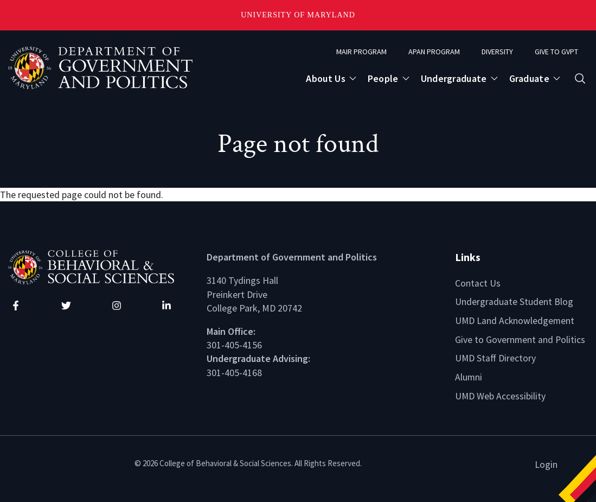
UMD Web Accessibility (500, 394)
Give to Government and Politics (520, 338)
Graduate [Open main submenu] (529, 78)
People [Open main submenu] (383, 78)
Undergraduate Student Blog (514, 301)
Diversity (497, 51)
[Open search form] (580, 78)
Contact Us (478, 283)
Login (546, 462)
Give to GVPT (556, 51)
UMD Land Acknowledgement (515, 320)
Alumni (469, 376)
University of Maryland (298, 15)
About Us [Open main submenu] (325, 78)
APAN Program (434, 51)
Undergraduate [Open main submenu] (454, 78)
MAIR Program (361, 51)
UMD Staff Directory (496, 357)
